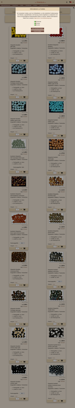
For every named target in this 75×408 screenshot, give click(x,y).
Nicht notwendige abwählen (37, 28)
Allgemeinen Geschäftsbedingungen (43, 18)
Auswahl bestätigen (37, 31)
